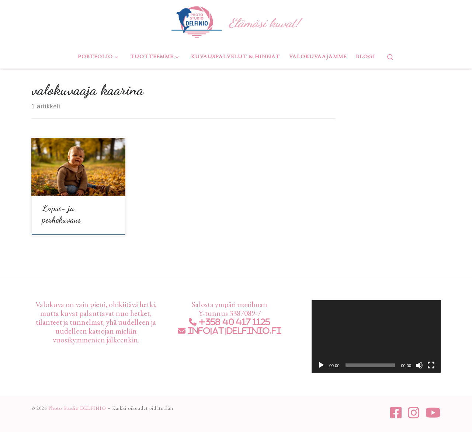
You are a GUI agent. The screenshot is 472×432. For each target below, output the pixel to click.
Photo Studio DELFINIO (77, 408)
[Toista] (321, 365)
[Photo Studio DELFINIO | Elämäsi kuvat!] (197, 20)
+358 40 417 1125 (233, 322)
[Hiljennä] (419, 365)
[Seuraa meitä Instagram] (414, 412)
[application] (376, 336)
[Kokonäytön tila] (431, 365)
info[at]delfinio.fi (233, 331)
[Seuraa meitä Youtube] (433, 412)
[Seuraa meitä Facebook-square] (396, 412)
